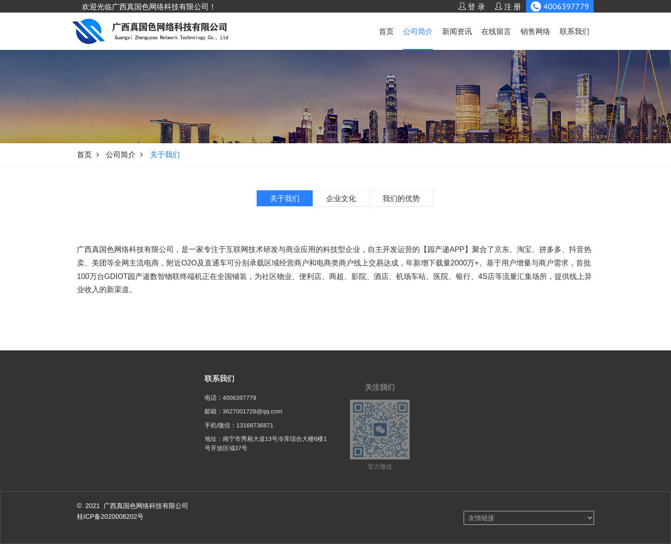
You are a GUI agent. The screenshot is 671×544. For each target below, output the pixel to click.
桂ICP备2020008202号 (110, 516)
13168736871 (255, 431)
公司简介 (418, 31)
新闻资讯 (457, 31)
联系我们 (574, 31)
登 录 (472, 6)
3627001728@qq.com (252, 417)
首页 (386, 31)
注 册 (508, 6)
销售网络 (535, 31)
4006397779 (239, 404)
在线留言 (496, 31)
